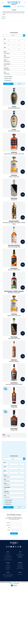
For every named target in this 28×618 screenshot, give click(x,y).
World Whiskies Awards (8, 575)
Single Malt (8, 567)
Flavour (5, 59)
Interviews (20, 556)
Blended (8, 565)
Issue (5, 72)
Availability (6, 68)
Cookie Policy (8, 558)
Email (9, 527)
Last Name (8, 525)
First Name (8, 522)
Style (5, 55)
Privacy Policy (8, 557)
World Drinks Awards (8, 574)
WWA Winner (7, 80)
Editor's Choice (8, 78)
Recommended (8, 76)
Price (5, 43)
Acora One (16, 583)
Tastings (8, 564)
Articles (20, 553)
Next (9, 436)
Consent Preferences (7, 559)
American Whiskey (20, 568)
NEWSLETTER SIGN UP (20, 6)
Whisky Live (20, 574)
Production (20, 557)
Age (5, 38)
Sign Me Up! (14, 533)
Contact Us (8, 553)
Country (8, 529)
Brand (5, 51)
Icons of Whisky (8, 576)
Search (8, 83)
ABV (5, 47)
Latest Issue (20, 564)
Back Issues (20, 565)
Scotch (7, 569)
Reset (19, 83)
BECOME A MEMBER (7, 6)
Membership (20, 567)
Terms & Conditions (8, 556)
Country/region (7, 63)
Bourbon (8, 568)
